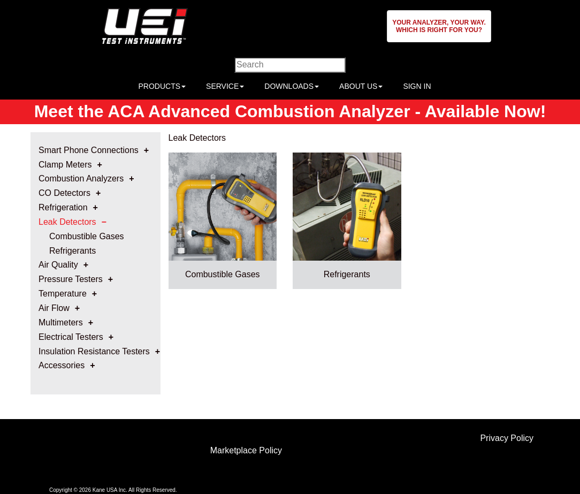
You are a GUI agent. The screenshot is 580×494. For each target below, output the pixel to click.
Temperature (63, 293)
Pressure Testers (71, 279)
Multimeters (61, 322)
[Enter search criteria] (290, 65)
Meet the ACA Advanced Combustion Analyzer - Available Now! (290, 111)
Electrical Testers (71, 336)
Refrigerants (72, 250)
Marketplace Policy (246, 450)
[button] (439, 26)
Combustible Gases (86, 236)
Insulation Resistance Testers (94, 351)
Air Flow (54, 308)
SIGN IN (417, 86)
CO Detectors (64, 192)
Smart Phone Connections (89, 150)
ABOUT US (361, 86)
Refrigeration (63, 207)
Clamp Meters (65, 164)
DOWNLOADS (291, 86)
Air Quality (58, 264)
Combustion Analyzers (81, 178)
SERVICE (225, 86)
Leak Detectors (67, 221)
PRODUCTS (162, 86)
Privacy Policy (506, 438)
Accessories (62, 365)
